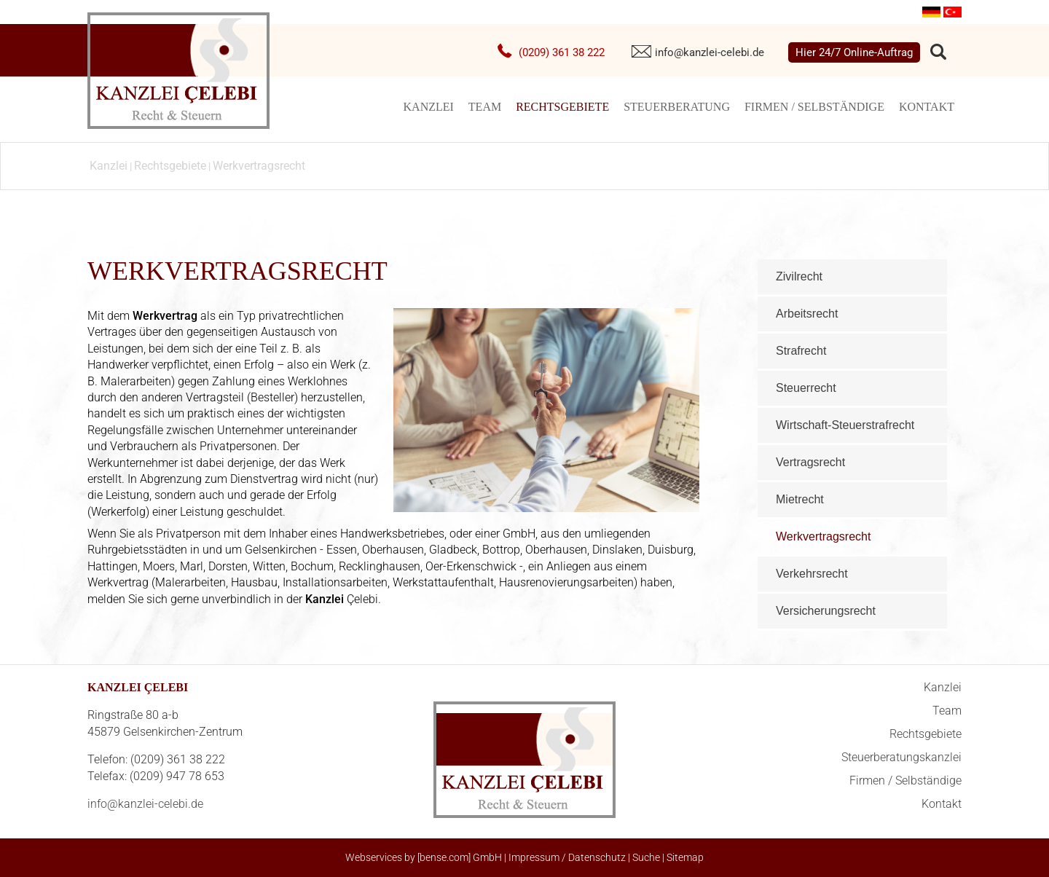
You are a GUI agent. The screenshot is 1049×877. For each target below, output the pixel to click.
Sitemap (685, 857)
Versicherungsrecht (826, 611)
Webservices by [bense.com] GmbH (423, 857)
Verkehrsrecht (812, 573)
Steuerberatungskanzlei (901, 757)
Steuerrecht (806, 388)
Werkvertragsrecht (259, 166)
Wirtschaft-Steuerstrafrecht (845, 425)
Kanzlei (429, 107)
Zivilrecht (799, 276)
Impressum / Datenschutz (567, 857)
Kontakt (926, 107)
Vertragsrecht (810, 462)
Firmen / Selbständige (814, 107)
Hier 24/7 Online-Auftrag (854, 52)
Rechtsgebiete (562, 107)
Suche (646, 857)
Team (484, 107)
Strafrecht (801, 351)
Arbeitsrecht (807, 313)
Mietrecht (800, 499)
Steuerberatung (677, 107)
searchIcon (938, 52)
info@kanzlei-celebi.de (709, 52)
